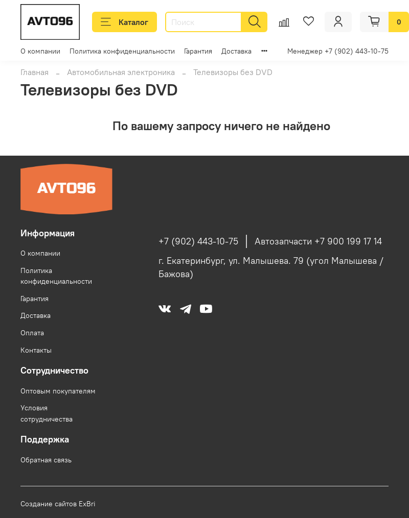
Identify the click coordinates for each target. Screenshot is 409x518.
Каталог (124, 22)
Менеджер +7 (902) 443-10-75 (338, 51)
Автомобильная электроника (121, 72)
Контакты (36, 350)
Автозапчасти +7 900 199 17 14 (318, 241)
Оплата (32, 332)
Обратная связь (46, 459)
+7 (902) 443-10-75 (198, 241)
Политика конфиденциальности (122, 51)
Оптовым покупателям (58, 391)
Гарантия (198, 51)
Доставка (236, 51)
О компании (40, 51)
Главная (34, 72)
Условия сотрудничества (46, 413)
